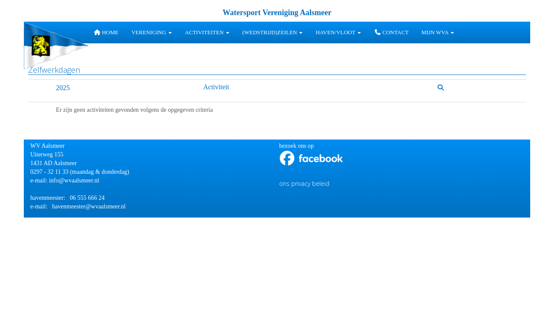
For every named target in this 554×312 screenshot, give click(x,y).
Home (106, 32)
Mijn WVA (438, 32)
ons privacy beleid (304, 183)
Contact (391, 32)
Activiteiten (207, 32)
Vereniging (152, 32)
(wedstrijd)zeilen (272, 32)
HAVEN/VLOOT (338, 32)
